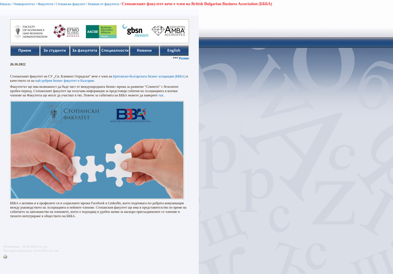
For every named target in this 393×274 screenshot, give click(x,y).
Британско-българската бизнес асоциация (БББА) (149, 76)
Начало (5, 4)
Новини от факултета (103, 4)
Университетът (24, 4)
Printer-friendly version (6, 257)
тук (160, 95)
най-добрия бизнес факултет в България (64, 81)
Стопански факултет (71, 4)
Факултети (45, 4)
